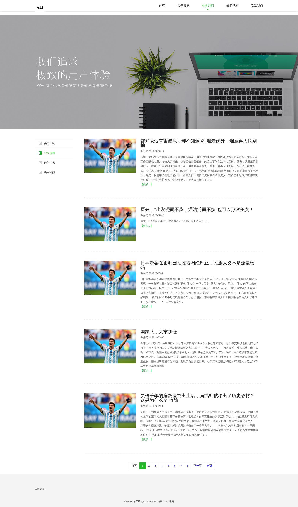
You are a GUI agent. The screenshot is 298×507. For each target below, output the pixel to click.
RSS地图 (157, 501)
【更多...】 (146, 184)
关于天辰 (183, 5)
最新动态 (232, 5)
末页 (209, 465)
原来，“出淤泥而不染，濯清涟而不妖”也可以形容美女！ (197, 209)
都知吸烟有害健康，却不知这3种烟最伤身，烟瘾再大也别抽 (198, 143)
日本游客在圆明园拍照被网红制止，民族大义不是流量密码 (197, 265)
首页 (162, 5)
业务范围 (208, 5)
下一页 (198, 465)
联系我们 (257, 5)
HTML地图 (168, 501)
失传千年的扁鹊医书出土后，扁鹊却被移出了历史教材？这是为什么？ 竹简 (197, 398)
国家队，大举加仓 (158, 331)
